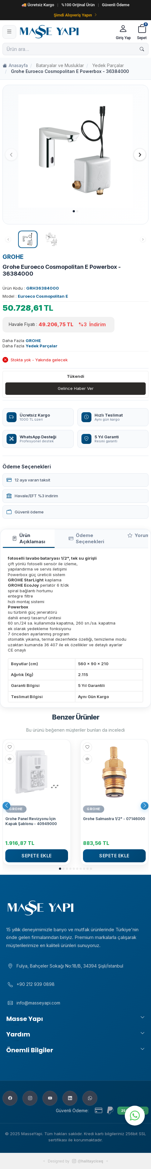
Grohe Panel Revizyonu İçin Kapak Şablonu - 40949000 (31, 821)
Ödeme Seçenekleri (86, 538)
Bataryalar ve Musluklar (60, 65)
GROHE (13, 256)
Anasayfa (15, 66)
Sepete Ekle (37, 855)
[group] (75, 151)
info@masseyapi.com (38, 1002)
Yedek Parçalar (108, 65)
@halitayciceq (87, 1161)
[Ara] (142, 49)
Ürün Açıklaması (28, 538)
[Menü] (9, 32)
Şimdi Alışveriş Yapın (75, 15)
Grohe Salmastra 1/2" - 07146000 (114, 818)
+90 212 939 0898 (36, 984)
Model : (35, 296)
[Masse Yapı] (65, 31)
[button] (74, 211)
